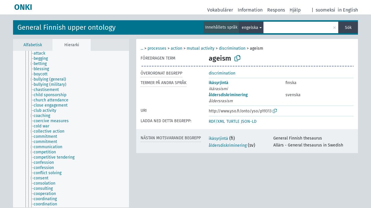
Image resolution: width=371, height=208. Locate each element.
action (176, 48)
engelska (250, 27)
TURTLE (232, 121)
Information (250, 10)
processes (157, 48)
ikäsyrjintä (218, 82)
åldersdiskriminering (228, 94)
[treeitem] (41, 53)
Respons (276, 10)
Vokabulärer (220, 10)
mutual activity (200, 48)
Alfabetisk (32, 44)
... (142, 48)
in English (348, 10)
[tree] (71, 129)
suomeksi (325, 10)
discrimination (232, 48)
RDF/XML (217, 121)
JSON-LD (249, 121)
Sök (348, 27)
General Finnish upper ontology (66, 27)
